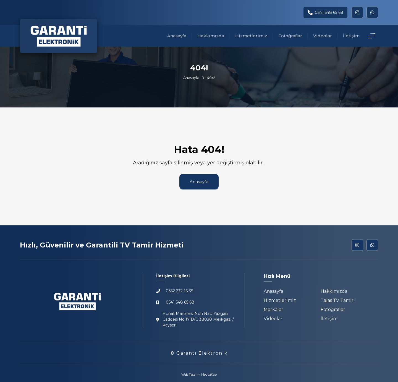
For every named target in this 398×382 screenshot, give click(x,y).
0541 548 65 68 (325, 12)
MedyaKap (209, 374)
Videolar (322, 35)
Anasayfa (176, 35)
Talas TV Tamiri (338, 300)
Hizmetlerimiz (251, 35)
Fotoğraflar (290, 35)
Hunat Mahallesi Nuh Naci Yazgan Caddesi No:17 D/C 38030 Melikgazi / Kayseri (195, 319)
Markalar (273, 309)
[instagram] (357, 12)
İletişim (351, 35)
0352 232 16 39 (174, 290)
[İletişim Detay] (371, 36)
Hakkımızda (210, 35)
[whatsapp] (372, 12)
